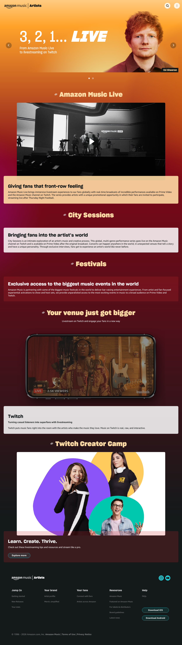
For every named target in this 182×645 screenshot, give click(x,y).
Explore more (19, 555)
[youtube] (167, 578)
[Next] (173, 45)
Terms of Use (68, 634)
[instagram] (161, 578)
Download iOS (155, 610)
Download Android (155, 618)
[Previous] (9, 45)
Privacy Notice (84, 634)
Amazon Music (52, 634)
